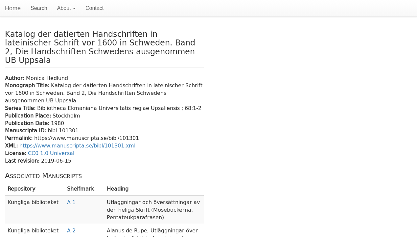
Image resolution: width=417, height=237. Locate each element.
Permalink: (19, 138)
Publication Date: (28, 123)
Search (39, 8)
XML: (12, 145)
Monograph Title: (28, 85)
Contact (94, 8)
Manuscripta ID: (26, 130)
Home (13, 8)
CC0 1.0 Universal (51, 153)
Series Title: (21, 108)
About (66, 8)
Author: (15, 78)
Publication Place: (29, 115)
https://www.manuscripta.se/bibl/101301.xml (77, 145)
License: (16, 153)
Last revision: (23, 160)
